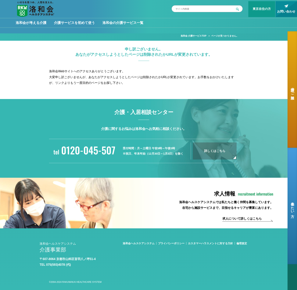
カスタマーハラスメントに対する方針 (210, 243)
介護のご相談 (292, 90)
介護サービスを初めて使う (74, 23)
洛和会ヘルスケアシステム (139, 243)
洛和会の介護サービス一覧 (122, 23)
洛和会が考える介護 (31, 23)
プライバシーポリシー (171, 243)
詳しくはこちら (214, 150)
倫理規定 (241, 243)
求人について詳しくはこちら (242, 218)
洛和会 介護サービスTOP (193, 36)
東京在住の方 (262, 8)
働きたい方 (292, 206)
